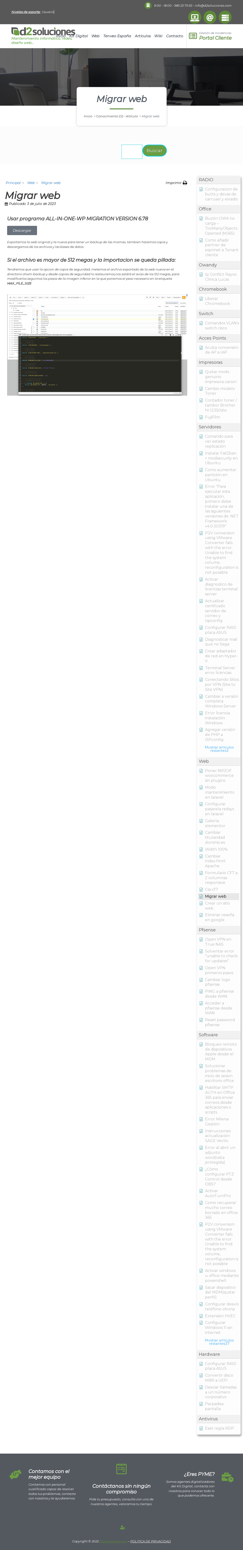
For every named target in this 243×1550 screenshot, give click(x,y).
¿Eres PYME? (199, 1474)
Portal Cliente (215, 38)
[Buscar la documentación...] (132, 152)
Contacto (174, 36)
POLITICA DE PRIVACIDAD (150, 1541)
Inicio (61, 36)
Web (95, 36)
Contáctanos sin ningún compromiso (121, 1489)
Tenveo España (117, 36)
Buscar (155, 150)
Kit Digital (78, 36)
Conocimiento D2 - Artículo (117, 116)
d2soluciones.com (113, 1541)
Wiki (158, 36)
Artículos (143, 36)
